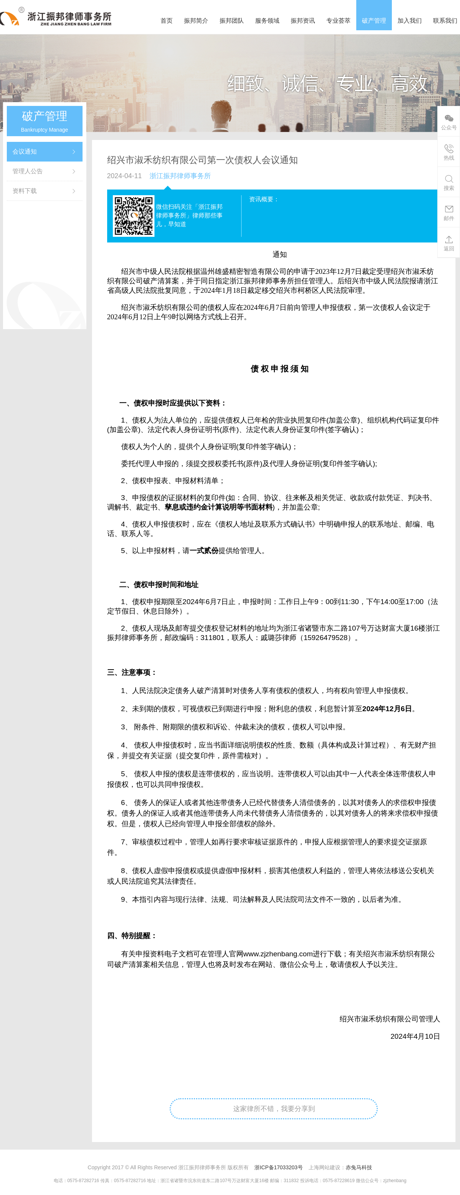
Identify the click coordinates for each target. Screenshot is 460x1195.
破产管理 (374, 20)
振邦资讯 (303, 20)
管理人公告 (27, 171)
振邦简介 (196, 20)
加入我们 (410, 20)
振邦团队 (232, 20)
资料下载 (24, 191)
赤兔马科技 (359, 1167)
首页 (167, 20)
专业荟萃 (338, 20)
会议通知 (24, 151)
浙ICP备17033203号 (278, 1167)
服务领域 (267, 20)
